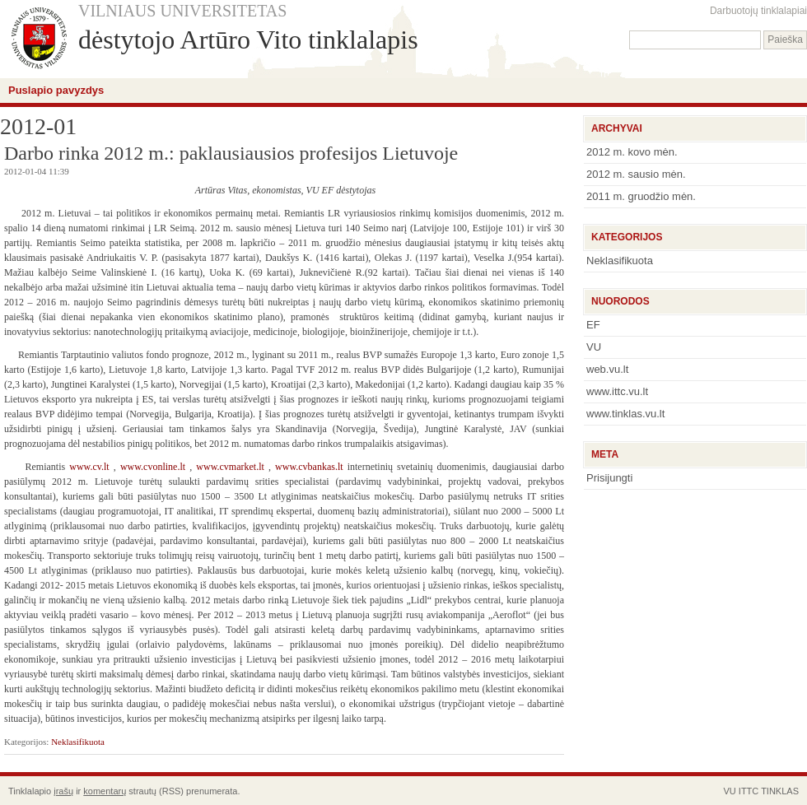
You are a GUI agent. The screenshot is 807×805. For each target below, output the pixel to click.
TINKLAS (780, 791)
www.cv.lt (89, 466)
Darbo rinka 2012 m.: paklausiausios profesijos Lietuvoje (231, 153)
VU (593, 347)
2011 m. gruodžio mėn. (641, 196)
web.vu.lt (607, 369)
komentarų (104, 791)
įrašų (63, 791)
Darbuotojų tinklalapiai (758, 10)
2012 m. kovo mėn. (632, 152)
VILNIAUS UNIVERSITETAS (182, 11)
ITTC (748, 791)
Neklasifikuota (78, 742)
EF (593, 325)
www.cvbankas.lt (309, 466)
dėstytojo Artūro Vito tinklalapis (248, 39)
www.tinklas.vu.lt (625, 413)
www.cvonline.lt (152, 466)
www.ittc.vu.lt (617, 391)
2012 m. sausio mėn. (636, 174)
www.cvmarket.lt (230, 466)
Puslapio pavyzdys (56, 90)
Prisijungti (609, 478)
